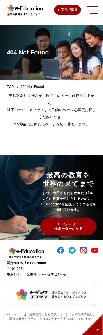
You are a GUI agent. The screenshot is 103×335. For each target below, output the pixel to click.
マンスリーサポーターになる (68, 226)
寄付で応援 (69, 10)
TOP (10, 87)
